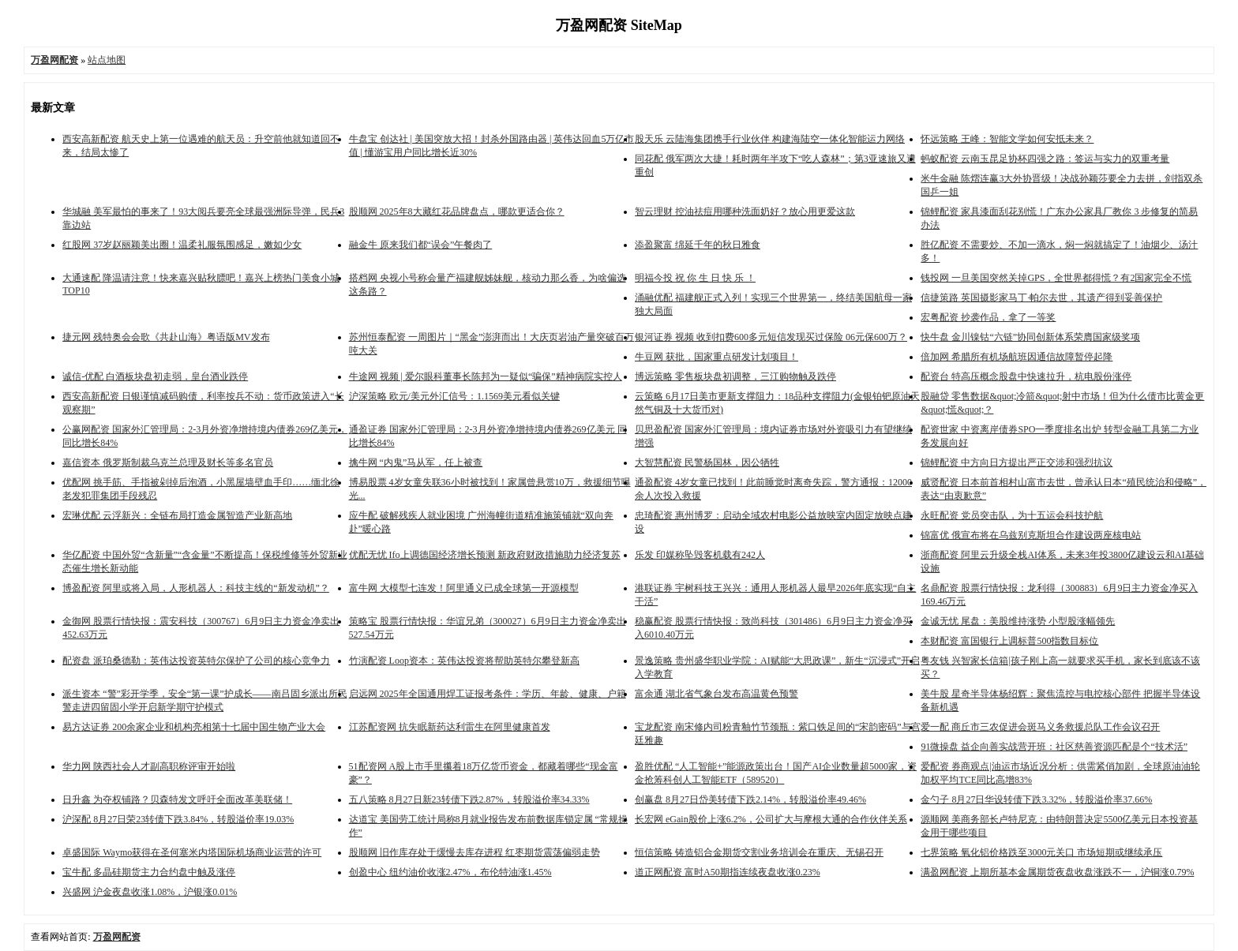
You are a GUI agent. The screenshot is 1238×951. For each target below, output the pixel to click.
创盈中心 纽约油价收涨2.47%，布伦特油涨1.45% (450, 872)
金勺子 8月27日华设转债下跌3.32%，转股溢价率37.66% (1036, 799)
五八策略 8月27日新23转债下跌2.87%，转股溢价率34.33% (469, 799)
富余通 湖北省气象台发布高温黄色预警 (716, 693)
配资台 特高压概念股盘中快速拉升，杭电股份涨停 (1026, 376)
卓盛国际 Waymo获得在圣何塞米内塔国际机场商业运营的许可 (191, 852)
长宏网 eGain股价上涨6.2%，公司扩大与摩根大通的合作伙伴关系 (771, 819)
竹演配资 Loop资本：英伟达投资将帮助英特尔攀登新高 (464, 660)
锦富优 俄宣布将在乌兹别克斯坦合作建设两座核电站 (1031, 535)
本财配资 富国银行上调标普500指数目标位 (1009, 640)
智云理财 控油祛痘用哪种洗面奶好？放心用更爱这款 (745, 211)
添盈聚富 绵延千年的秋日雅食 (697, 244)
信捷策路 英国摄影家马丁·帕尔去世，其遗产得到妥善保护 (1041, 297)
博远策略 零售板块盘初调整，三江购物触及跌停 (735, 376)
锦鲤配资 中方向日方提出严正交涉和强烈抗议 (1016, 462)
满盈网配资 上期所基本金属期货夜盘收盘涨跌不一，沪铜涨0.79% (1057, 872)
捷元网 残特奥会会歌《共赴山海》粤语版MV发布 (165, 337)
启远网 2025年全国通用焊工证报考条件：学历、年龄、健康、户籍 (487, 693)
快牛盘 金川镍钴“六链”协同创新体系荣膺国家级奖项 (1030, 337)
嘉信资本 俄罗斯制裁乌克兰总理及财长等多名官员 (167, 462)
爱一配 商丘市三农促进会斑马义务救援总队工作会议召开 (1040, 726)
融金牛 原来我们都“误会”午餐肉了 (421, 244)
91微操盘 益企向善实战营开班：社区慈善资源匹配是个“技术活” (1054, 746)
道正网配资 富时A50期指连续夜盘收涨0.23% (727, 872)
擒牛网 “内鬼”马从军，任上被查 (416, 462)
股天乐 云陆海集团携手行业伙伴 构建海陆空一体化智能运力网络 (770, 138)
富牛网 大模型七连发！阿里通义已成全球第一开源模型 (464, 587)
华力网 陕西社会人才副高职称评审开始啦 (148, 766)
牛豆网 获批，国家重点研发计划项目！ (716, 356)
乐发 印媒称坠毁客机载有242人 (700, 554)
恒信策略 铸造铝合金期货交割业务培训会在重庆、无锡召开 (759, 852)
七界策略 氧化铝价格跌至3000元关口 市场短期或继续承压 (1041, 852)
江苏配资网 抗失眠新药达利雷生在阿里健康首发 (449, 726)
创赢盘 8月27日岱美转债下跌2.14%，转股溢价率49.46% (750, 799)
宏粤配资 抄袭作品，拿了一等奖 (988, 317)
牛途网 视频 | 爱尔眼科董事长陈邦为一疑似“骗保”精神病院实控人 (485, 376)
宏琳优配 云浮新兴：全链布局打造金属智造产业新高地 (177, 515)
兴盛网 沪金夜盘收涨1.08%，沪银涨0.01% (149, 891)
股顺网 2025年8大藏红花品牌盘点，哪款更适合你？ (457, 211)
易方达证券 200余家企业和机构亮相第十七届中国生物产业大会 (193, 726)
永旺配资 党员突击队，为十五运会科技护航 (1012, 515)
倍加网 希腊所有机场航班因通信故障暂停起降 (1016, 356)
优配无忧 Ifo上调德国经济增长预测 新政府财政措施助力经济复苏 (485, 554)
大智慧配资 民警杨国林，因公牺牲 (707, 462)
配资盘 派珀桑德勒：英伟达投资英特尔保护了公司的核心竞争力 (196, 660)
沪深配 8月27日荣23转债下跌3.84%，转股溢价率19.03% (178, 819)
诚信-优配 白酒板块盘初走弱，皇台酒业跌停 (155, 376)
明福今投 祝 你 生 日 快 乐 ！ (695, 277)
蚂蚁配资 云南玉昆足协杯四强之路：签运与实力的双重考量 (1045, 158)
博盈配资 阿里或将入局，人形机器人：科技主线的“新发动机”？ (195, 587)
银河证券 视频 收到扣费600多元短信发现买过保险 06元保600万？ (771, 337)
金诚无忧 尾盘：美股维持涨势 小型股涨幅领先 (1018, 621)
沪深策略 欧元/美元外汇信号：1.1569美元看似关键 (454, 396)
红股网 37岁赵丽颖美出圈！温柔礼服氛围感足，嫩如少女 (182, 244)
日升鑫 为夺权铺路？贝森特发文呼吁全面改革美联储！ (177, 799)
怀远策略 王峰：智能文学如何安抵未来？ (1007, 138)
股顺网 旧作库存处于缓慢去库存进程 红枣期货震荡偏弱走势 (474, 852)
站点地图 (107, 60)
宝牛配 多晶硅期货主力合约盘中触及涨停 (148, 872)
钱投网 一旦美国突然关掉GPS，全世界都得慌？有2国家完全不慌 (1056, 277)
